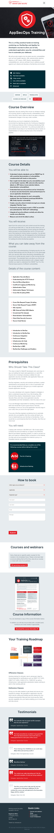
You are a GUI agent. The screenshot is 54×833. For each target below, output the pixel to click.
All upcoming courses (18, 565)
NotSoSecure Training (18, 6)
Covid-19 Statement (35, 816)
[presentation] (20, 526)
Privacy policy (33, 815)
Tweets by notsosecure (15, 822)
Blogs (31, 813)
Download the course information (26, 629)
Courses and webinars (36, 811)
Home (10, 6)
